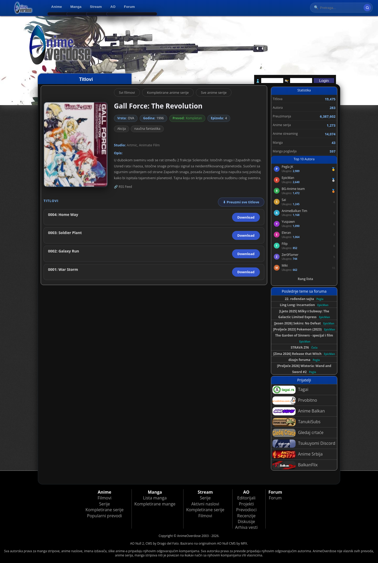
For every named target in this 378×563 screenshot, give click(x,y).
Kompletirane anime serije (168, 92)
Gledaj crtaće (297, 433)
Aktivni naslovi (205, 504)
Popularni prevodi (104, 516)
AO (113, 7)
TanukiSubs (296, 422)
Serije (104, 504)
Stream (96, 7)
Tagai (290, 390)
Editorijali (246, 498)
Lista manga (155, 498)
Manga (75, 7)
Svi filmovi (127, 92)
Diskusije (246, 521)
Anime (56, 7)
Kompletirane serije (104, 510)
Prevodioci (246, 510)
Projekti (246, 504)
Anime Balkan (298, 411)
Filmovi (105, 498)
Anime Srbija (297, 454)
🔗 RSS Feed (123, 186)
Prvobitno (294, 400)
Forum (129, 7)
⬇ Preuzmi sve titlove (241, 202)
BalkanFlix (295, 465)
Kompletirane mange (154, 504)
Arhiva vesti (246, 527)
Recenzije (246, 516)
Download (245, 217)
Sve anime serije (214, 92)
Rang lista (305, 279)
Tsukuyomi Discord (303, 444)
